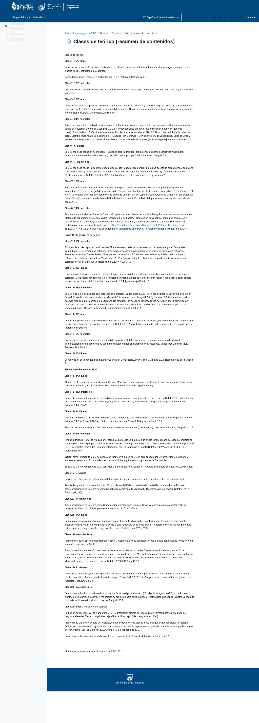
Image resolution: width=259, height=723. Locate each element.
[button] (161, 17)
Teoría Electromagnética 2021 (102, 33)
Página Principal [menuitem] (21, 17)
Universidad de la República (150, 711)
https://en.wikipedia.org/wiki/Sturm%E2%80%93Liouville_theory (121, 237)
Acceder (251, 17)
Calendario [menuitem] (39, 17)
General (126, 33)
